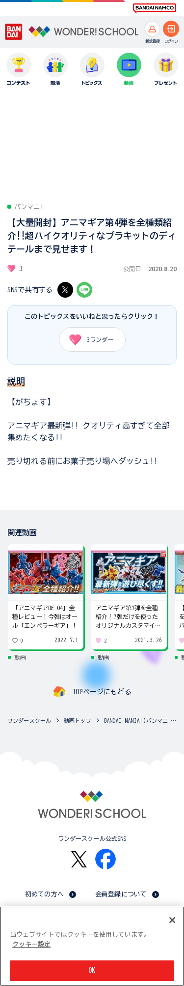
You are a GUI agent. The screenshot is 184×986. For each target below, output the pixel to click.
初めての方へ (44, 894)
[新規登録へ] (152, 29)
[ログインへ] (171, 29)
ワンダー (88, 339)
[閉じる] (172, 920)
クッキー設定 (31, 944)
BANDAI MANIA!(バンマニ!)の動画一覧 (141, 720)
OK (91, 970)
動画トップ (77, 720)
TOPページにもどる (101, 691)
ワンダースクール (29, 720)
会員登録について (121, 894)
